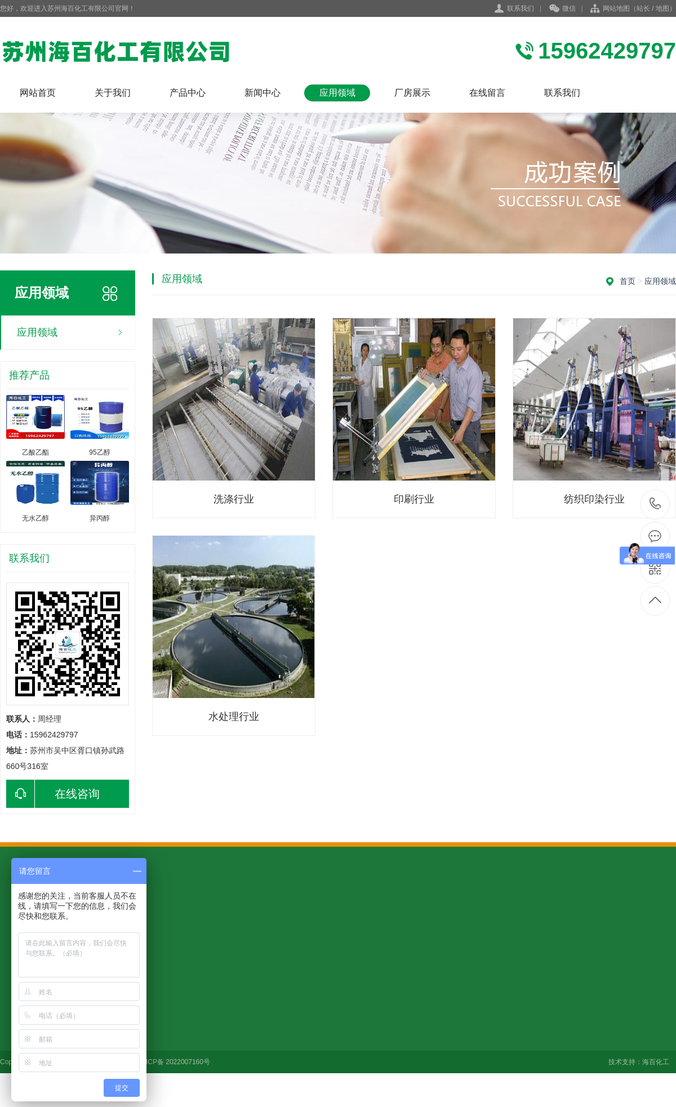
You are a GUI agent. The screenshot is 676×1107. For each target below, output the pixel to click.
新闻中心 (262, 92)
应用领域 (337, 92)
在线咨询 (53, 794)
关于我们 (113, 92)
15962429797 (655, 504)
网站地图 (616, 8)
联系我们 (520, 8)
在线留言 (487, 92)
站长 (643, 8)
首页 (627, 281)
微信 (562, 9)
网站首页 (38, 92)
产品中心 (188, 92)
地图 (662, 8)
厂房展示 (412, 92)
